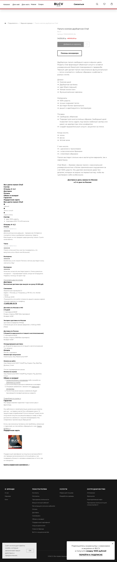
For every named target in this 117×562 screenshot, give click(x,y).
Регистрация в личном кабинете (43, 506)
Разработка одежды (67, 496)
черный (6, 206)
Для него (25, 4)
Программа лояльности (40, 499)
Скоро (41, 4)
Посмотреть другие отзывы (13, 280)
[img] (58, 4)
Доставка (35, 512)
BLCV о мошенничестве (40, 532)
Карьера (8, 496)
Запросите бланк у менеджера (17, 380)
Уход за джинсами (38, 525)
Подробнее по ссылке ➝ (12, 398)
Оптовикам (91, 493)
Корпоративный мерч (94, 499)
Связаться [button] (79, 4)
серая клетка (8, 215)
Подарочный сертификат (41, 522)
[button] (97, 4)
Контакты (35, 493)
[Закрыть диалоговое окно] (112, 543)
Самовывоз (36, 516)
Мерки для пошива (66, 493)
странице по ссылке (13, 382)
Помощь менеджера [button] (69, 53)
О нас (7, 493)
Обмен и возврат (38, 519)
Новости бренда (38, 529)
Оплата (34, 509)
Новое (33, 4)
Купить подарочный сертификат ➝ (16, 464)
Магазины (35, 496)
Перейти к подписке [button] (90, 555)
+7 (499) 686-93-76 (10, 303)
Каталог (6, 4)
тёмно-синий (8, 210)
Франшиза (91, 496)
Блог (6, 499)
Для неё (16, 4)
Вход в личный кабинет (40, 503)
